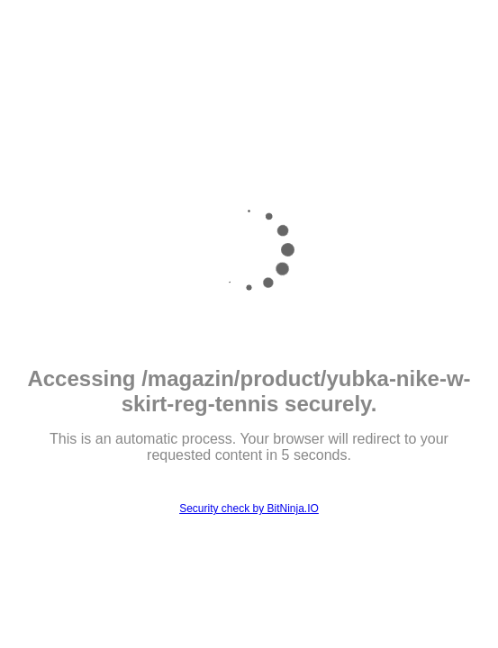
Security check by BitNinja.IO (249, 508)
